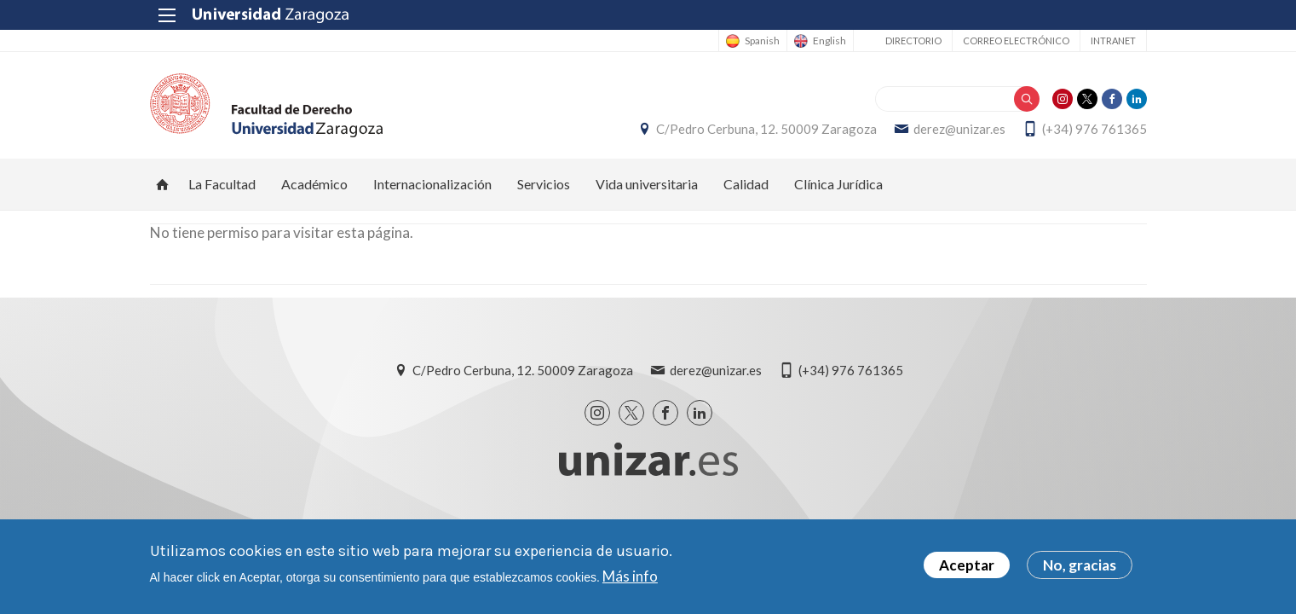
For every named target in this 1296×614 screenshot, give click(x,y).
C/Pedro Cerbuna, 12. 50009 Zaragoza (766, 128)
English (829, 41)
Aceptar (966, 567)
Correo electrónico (1016, 40)
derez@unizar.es (959, 128)
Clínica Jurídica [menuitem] (838, 184)
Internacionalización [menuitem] (432, 184)
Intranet (1113, 40)
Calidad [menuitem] (746, 184)
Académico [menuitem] (314, 184)
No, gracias (1079, 567)
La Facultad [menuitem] (222, 184)
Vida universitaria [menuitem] (647, 184)
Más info (630, 577)
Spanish (762, 41)
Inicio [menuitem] (163, 184)
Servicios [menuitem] (543, 184)
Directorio (913, 40)
